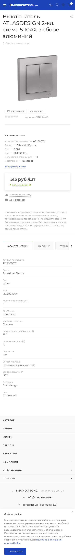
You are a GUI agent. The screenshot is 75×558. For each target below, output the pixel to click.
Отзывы (65, 246)
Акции (7, 428)
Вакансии (10, 453)
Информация (12, 470)
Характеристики (17, 246)
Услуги (8, 437)
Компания (10, 462)
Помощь (9, 478)
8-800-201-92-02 (27, 490)
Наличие (44, 246)
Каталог (9, 420)
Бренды (8, 445)
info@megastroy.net (39, 497)
